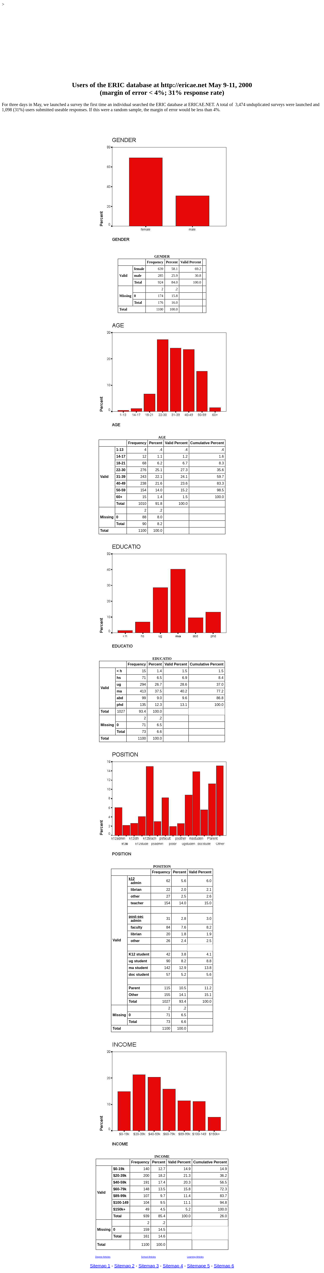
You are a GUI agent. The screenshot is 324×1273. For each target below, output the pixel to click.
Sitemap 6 (224, 1265)
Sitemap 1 (100, 1265)
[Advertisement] (162, 44)
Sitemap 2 (124, 1265)
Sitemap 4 (173, 1265)
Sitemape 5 (198, 1265)
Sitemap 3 (148, 1265)
